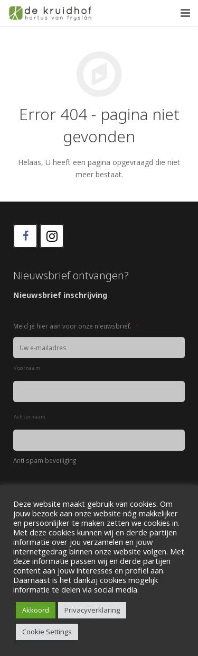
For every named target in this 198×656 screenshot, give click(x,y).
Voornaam (27, 368)
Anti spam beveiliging (44, 460)
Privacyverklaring (92, 610)
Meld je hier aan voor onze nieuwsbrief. (76, 326)
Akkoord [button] (35, 610)
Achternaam (30, 416)
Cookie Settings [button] (47, 631)
